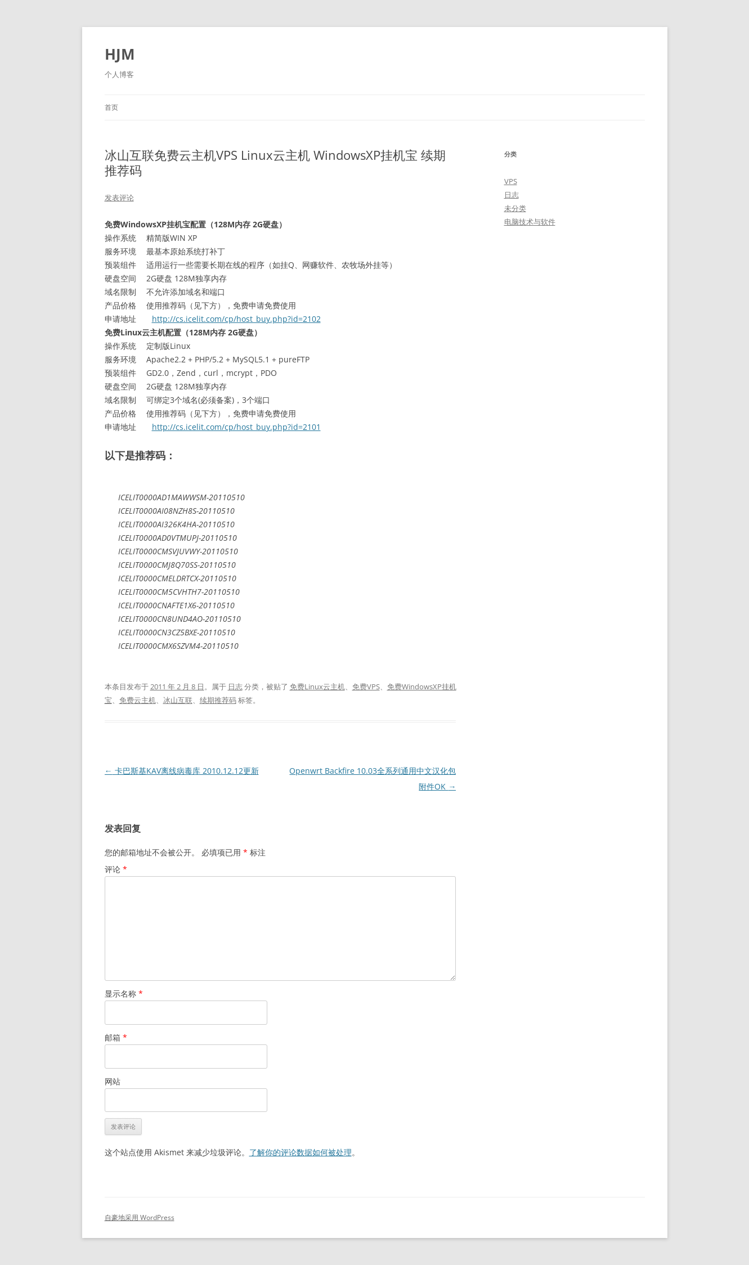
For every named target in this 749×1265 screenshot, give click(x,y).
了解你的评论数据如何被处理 (300, 1152)
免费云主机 (137, 700)
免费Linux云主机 (317, 686)
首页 (111, 107)
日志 (235, 686)
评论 (116, 869)
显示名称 (124, 993)
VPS (510, 181)
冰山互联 (177, 700)
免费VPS (366, 686)
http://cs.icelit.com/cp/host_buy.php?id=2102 (236, 318)
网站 (112, 1081)
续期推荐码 (218, 700)
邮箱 (116, 1037)
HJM (120, 54)
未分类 (515, 208)
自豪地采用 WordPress (139, 1217)
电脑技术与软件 (529, 222)
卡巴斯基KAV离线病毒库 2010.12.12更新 (182, 770)
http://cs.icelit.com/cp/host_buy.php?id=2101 (236, 426)
